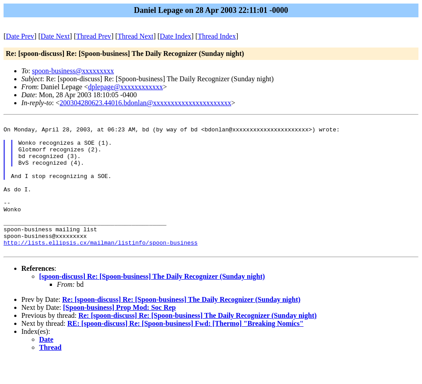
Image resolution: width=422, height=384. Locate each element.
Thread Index (217, 36)
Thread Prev (93, 36)
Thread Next (135, 36)
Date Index (175, 36)
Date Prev (20, 36)
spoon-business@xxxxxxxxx (73, 71)
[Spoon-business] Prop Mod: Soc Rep (119, 332)
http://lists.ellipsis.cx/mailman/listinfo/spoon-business (101, 266)
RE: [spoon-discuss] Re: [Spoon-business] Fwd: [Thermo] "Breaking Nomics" (186, 348)
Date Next (55, 36)
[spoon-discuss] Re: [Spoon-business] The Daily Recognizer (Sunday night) (152, 301)
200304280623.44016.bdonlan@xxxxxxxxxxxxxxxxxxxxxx (145, 103)
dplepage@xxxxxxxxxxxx (125, 87)
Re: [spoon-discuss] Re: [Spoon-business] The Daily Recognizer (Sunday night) (181, 325)
